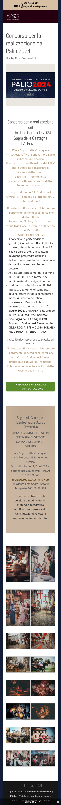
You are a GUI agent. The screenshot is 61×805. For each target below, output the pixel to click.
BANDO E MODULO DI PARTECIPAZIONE (32, 386)
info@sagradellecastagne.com (31, 479)
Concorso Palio (30, 58)
